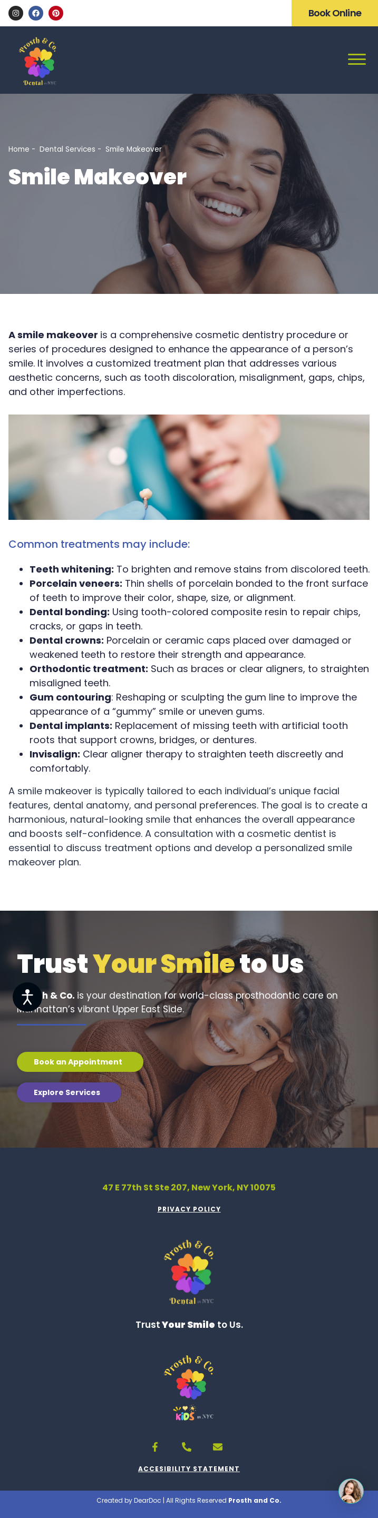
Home (19, 149)
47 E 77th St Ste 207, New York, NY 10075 (189, 1187)
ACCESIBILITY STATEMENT (189, 1468)
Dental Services (67, 149)
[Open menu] (357, 58)
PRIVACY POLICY (189, 1209)
